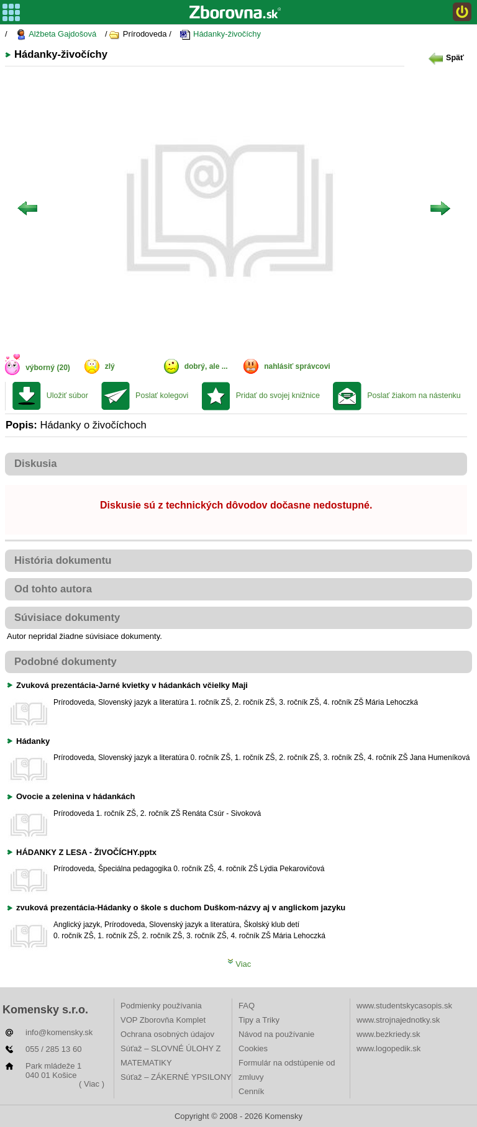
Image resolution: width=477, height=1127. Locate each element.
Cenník (251, 1091)
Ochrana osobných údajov (167, 1034)
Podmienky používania (161, 1005)
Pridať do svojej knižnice (278, 395)
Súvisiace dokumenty (67, 617)
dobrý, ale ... (206, 366)
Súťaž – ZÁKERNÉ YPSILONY (176, 1077)
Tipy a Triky (258, 1020)
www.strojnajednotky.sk (398, 1020)
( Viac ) (91, 1084)
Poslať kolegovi (161, 395)
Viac (239, 964)
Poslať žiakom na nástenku (414, 395)
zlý (110, 366)
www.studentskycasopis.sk (404, 1005)
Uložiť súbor (67, 395)
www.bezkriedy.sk (388, 1034)
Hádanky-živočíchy (220, 34)
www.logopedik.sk (388, 1048)
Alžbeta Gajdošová (56, 34)
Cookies (253, 1048)
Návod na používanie (276, 1034)
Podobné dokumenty (65, 662)
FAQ (246, 1005)
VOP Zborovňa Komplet (163, 1020)
